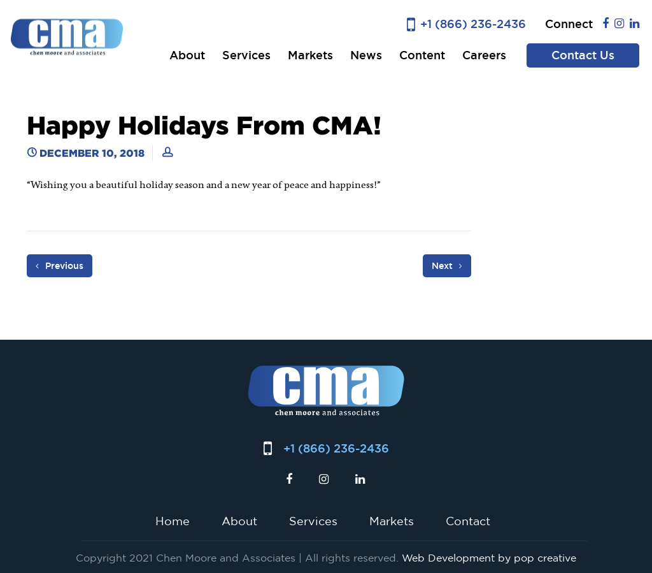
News (366, 55)
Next (447, 266)
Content (422, 55)
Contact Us (582, 55)
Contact (468, 520)
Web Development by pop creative (489, 557)
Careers (484, 55)
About (187, 55)
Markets (310, 55)
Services (246, 55)
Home (172, 520)
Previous (59, 266)
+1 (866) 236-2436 (473, 24)
